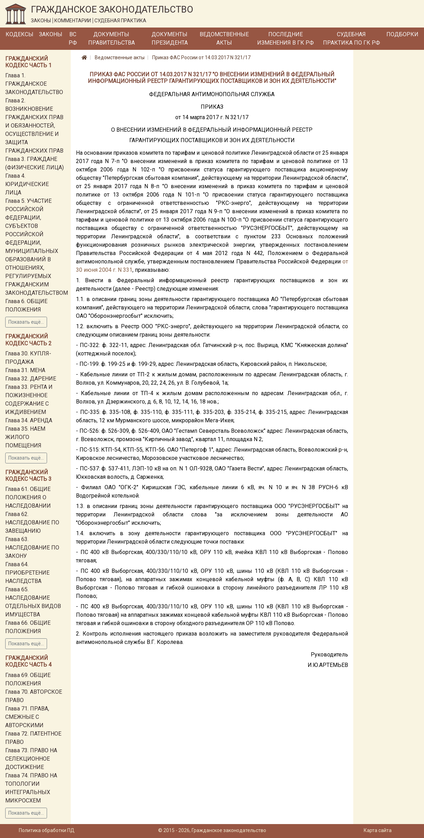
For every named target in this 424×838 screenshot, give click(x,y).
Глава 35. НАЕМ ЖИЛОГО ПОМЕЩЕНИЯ (25, 437)
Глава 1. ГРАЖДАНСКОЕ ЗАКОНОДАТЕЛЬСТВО (34, 83)
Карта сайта (378, 830)
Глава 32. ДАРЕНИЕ (30, 378)
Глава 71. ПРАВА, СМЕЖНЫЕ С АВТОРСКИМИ (27, 717)
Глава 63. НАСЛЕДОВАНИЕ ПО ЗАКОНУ (32, 547)
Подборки (402, 34)
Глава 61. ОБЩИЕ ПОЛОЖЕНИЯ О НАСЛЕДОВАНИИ (28, 497)
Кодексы (19, 34)
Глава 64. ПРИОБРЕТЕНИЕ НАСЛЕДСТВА (27, 572)
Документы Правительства (111, 38)
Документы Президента (170, 38)
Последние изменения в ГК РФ (285, 38)
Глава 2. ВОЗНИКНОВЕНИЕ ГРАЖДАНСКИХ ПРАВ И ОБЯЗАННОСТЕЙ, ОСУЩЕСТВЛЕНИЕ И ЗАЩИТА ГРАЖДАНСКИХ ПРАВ (34, 125)
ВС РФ (73, 38)
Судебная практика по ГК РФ (351, 38)
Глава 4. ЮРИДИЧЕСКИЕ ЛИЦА (27, 184)
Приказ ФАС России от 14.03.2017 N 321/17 (201, 57)
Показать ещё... (26, 322)
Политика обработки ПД (47, 830)
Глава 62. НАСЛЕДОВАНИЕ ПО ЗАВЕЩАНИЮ (32, 522)
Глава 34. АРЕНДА (28, 420)
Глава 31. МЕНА (25, 370)
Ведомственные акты (224, 38)
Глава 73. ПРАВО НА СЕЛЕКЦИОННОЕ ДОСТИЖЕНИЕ (31, 758)
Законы (50, 34)
